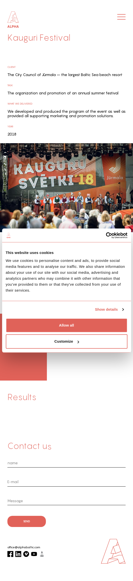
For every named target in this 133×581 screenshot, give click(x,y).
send (26, 521)
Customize (66, 341)
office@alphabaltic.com (23, 547)
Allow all (66, 325)
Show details (106, 309)
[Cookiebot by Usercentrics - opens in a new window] (105, 235)
